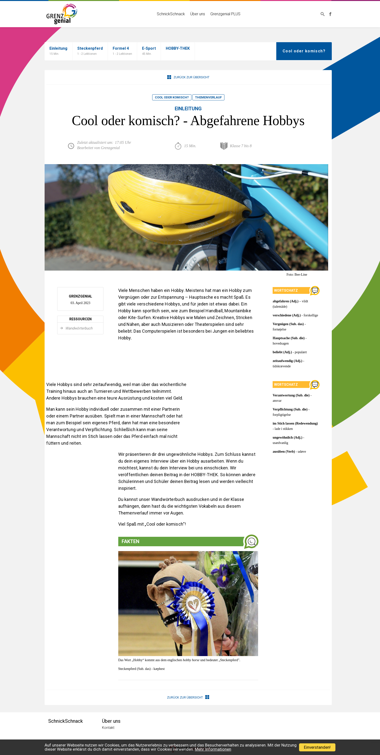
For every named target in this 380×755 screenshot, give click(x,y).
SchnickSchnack (171, 14)
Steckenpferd (90, 51)
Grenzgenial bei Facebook (330, 14)
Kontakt (108, 727)
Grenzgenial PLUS (225, 14)
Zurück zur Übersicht (188, 77)
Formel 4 (122, 51)
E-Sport (149, 51)
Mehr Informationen (213, 749)
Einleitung (58, 51)
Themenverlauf (208, 97)
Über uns (197, 14)
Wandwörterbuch (78, 328)
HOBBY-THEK (178, 48)
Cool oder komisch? (172, 97)
